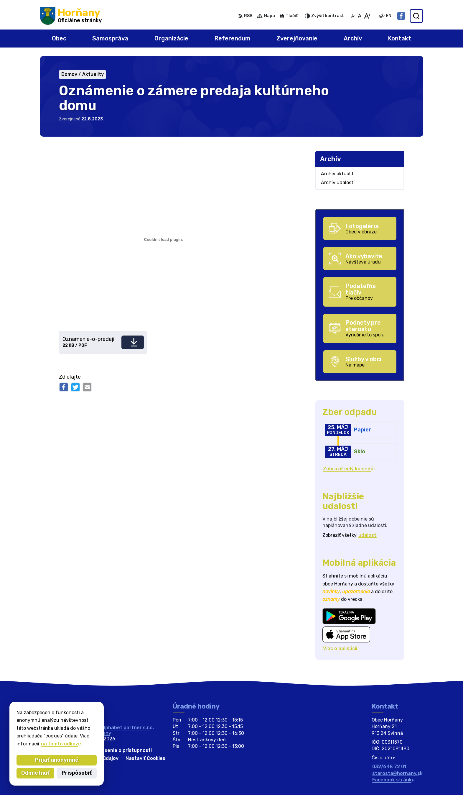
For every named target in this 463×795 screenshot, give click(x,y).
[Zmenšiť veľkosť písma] (353, 16)
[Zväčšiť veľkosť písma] (367, 16)
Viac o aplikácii (340, 648)
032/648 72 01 (389, 766)
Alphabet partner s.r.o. (127, 727)
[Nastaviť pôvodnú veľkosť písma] (360, 16)
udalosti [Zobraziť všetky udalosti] (368, 535)
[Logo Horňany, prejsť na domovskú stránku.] (71, 16)
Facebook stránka (393, 780)
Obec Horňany (94, 733)
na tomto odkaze (37, 744)
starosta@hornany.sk (397, 773)
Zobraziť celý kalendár (349, 469)
